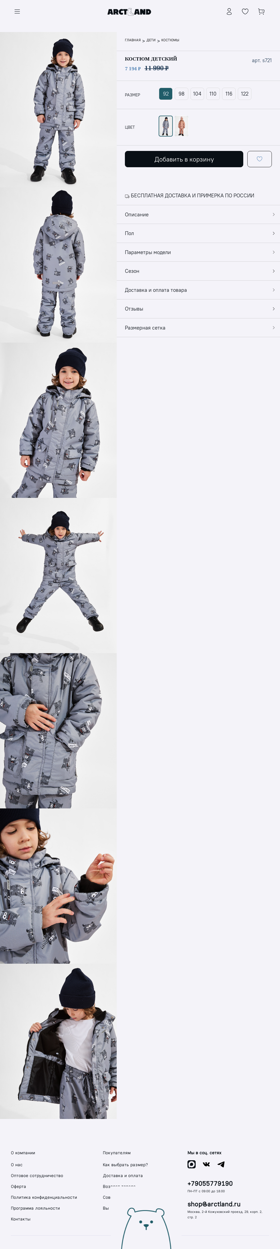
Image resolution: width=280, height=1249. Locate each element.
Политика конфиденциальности (44, 1197)
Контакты (20, 1219)
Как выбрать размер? (125, 1164)
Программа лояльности (35, 1208)
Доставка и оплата (123, 1175)
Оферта (18, 1186)
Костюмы (170, 40)
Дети (151, 40)
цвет (130, 127)
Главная (133, 40)
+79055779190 (210, 1183)
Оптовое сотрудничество (37, 1175)
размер (132, 95)
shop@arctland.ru (214, 1204)
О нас (17, 1164)
